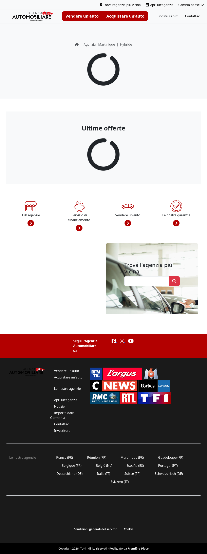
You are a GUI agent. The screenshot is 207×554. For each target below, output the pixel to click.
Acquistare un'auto (125, 16)
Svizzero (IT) (119, 481)
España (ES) (135, 465)
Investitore (62, 430)
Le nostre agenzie (67, 388)
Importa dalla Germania (62, 415)
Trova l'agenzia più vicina (120, 5)
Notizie (59, 406)
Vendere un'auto (82, 16)
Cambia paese (191, 5)
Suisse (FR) (132, 473)
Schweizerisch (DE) (169, 473)
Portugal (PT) (167, 465)
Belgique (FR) (71, 465)
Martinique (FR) (132, 457)
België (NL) (104, 465)
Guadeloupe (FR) (170, 457)
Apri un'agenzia (159, 5)
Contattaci (193, 16)
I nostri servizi (168, 16)
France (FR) (64, 457)
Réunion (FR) (96, 457)
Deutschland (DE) (69, 473)
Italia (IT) (103, 473)
